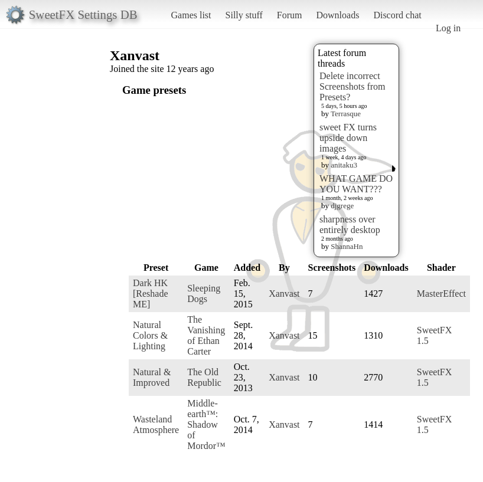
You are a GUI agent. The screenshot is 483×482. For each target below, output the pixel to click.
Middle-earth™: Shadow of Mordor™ (206, 424)
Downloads (337, 15)
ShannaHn (347, 246)
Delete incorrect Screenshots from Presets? (352, 86)
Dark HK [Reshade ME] (150, 293)
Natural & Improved (152, 377)
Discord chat (397, 15)
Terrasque (346, 113)
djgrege (342, 205)
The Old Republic (204, 377)
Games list (191, 15)
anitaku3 (344, 164)
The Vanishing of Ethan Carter (206, 335)
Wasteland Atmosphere (156, 424)
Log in (448, 28)
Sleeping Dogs (203, 293)
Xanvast (284, 293)
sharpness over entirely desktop (349, 224)
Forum (289, 15)
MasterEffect (441, 293)
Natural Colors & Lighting (150, 335)
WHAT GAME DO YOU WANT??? (356, 183)
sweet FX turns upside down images (348, 137)
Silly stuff (244, 15)
